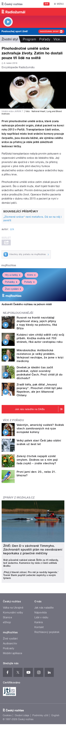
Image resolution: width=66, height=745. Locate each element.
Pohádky (11, 282)
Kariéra (38, 622)
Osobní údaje (22, 715)
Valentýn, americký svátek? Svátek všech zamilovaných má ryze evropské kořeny (40, 428)
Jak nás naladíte (44, 607)
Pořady (44, 39)
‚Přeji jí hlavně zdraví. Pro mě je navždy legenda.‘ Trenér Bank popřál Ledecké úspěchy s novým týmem (30, 575)
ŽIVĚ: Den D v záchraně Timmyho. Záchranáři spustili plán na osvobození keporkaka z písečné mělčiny (32, 549)
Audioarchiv (10, 643)
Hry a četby (12, 275)
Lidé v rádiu (41, 617)
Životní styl (10, 39)
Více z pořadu (13, 420)
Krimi (31, 275)
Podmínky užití (40, 715)
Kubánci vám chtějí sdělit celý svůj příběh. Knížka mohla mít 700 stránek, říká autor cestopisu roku (40, 338)
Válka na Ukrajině (13, 607)
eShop (7, 622)
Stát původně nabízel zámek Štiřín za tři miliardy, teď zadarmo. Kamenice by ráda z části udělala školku (31, 563)
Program (29, 39)
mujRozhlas (8, 265)
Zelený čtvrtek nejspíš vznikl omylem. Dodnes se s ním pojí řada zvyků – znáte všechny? (37, 459)
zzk (12, 229)
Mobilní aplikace (12, 653)
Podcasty (8, 648)
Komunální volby (13, 612)
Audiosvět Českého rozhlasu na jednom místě (27, 304)
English (55, 715)
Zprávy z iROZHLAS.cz (19, 497)
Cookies (7, 715)
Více (58, 39)
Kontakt (39, 627)
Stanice (7, 617)
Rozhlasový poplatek (46, 632)
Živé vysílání (13, 289)
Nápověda (40, 612)
